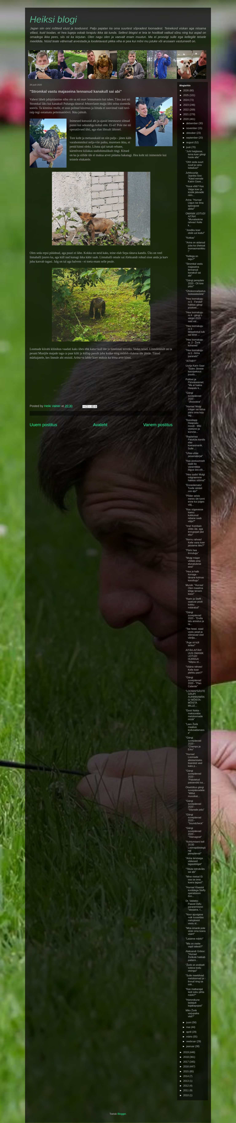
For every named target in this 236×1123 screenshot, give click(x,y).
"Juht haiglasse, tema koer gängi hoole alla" (196, 154)
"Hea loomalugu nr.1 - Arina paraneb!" (194, 353)
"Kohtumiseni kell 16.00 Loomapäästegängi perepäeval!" (196, 847)
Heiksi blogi (53, 19)
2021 (186, 114)
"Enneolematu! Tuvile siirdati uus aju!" (194, 488)
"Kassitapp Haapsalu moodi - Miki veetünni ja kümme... (193, 426)
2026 (186, 90)
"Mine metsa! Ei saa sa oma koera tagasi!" (194, 879)
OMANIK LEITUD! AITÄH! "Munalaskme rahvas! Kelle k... (195, 219)
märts (189, 1036)
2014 (186, 1076)
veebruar (191, 1041)
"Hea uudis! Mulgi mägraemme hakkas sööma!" (195, 477)
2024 (186, 100)
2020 (186, 119)
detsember (192, 123)
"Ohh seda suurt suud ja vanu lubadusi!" (194, 165)
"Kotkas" (190, 237)
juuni (189, 1022)
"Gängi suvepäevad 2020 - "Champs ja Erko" (193, 743)
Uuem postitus (43, 424)
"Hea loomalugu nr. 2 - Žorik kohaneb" (194, 342)
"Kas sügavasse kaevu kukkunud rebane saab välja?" (194, 515)
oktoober (191, 133)
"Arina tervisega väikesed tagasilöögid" (194, 861)
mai (188, 1027)
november (192, 128)
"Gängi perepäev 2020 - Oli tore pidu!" (195, 283)
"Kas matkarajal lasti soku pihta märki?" (195, 992)
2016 (186, 1066)
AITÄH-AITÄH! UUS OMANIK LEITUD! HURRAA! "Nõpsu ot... (194, 656)
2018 (186, 1057)
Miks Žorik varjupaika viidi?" (192, 1013)
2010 (186, 1095)
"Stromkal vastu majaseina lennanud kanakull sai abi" (194, 270)
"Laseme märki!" (194, 938)
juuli (188, 147)
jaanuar (190, 1046)
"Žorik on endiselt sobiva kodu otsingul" (195, 968)
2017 (186, 1061)
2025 (186, 95)
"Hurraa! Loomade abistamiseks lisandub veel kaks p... (194, 760)
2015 (186, 1071)
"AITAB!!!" (191, 361)
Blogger (122, 1114)
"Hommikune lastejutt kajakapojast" (194, 1003)
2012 (186, 1085)
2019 (186, 1052)
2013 (186, 1081)
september (192, 137)
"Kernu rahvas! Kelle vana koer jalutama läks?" (195, 542)
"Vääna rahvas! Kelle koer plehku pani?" (194, 669)
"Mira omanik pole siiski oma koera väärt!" (196, 931)
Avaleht (100, 424)
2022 (186, 109)
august (190, 142)
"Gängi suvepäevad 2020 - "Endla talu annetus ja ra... (195, 618)
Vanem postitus (158, 424)
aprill (189, 1032)
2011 (186, 1090)
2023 (186, 105)
